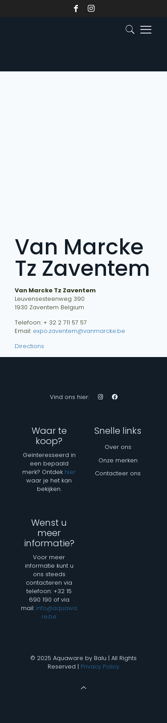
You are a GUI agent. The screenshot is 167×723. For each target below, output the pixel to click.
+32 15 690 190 (50, 595)
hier (70, 472)
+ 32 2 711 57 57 (65, 322)
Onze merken (118, 460)
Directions (29, 346)
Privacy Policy (100, 666)
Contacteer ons (118, 473)
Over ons (118, 447)
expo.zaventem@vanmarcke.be (79, 331)
